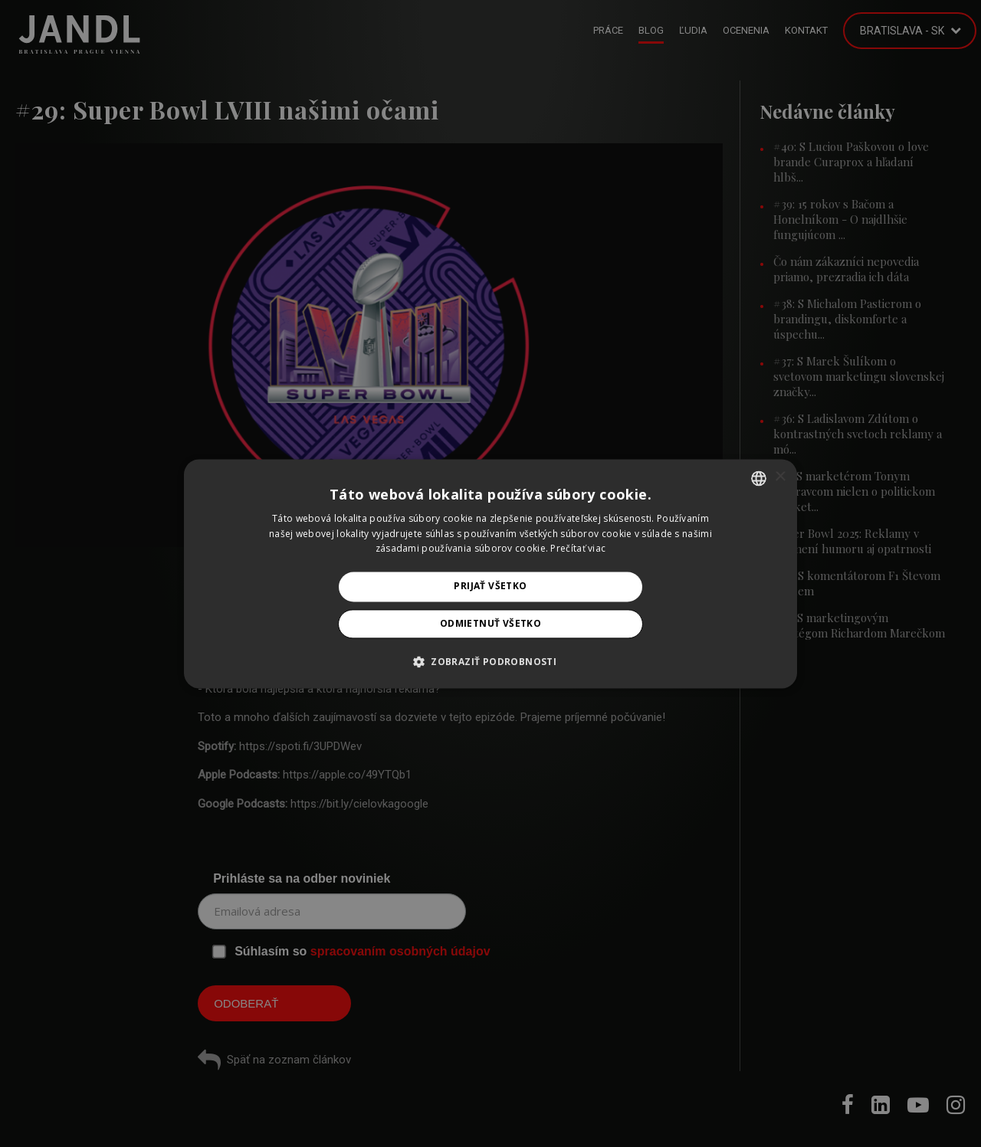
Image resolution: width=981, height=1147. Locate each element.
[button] (490, 661)
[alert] (490, 573)
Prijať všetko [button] (490, 586)
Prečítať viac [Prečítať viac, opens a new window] (577, 548)
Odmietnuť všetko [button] (490, 623)
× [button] (780, 477)
